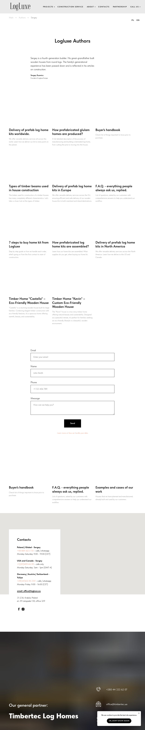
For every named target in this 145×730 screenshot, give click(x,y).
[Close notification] (139, 713)
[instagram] (23, 609)
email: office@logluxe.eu (29, 591)
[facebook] (19, 609)
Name (34, 366)
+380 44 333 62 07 (116, 689)
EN (138, 20)
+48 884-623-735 (25, 550)
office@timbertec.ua (116, 704)
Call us (134, 7)
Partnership (120, 7)
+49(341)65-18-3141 (26, 580)
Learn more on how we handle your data (72, 433)
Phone (34, 382)
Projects (48, 7)
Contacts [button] (103, 7)
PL (133, 20)
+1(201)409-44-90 (25, 564)
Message (35, 398)
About (90, 7)
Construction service (70, 7)
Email (33, 350)
